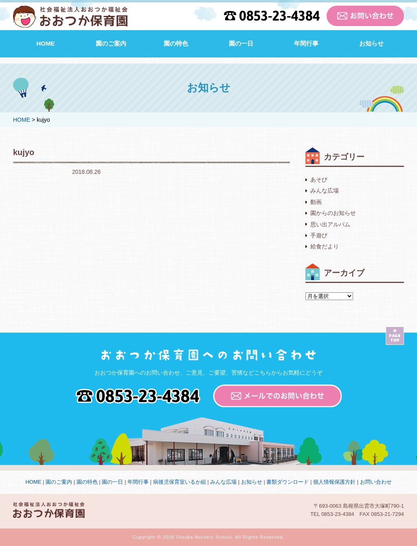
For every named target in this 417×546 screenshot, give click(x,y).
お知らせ (371, 43)
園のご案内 (111, 43)
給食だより (324, 246)
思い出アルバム (330, 224)
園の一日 (241, 43)
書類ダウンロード (287, 482)
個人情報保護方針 (334, 482)
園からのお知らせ (333, 213)
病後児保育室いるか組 (179, 482)
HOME (46, 43)
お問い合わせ (376, 482)
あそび (318, 179)
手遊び (318, 235)
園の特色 (176, 43)
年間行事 (306, 43)
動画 (316, 202)
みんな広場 (324, 190)
